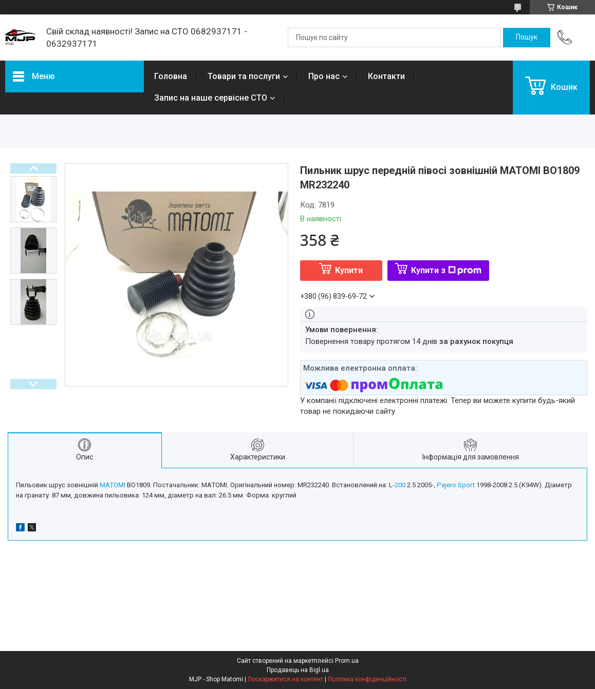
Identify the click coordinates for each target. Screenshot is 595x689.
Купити (349, 270)
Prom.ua (347, 660)
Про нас (324, 76)
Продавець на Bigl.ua (298, 670)
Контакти (386, 76)
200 (400, 485)
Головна (170, 76)
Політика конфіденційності (367, 679)
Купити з (446, 270)
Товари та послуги (244, 76)
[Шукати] (526, 37)
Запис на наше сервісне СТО (210, 98)
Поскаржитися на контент (285, 679)
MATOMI (112, 485)
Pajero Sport (456, 485)
